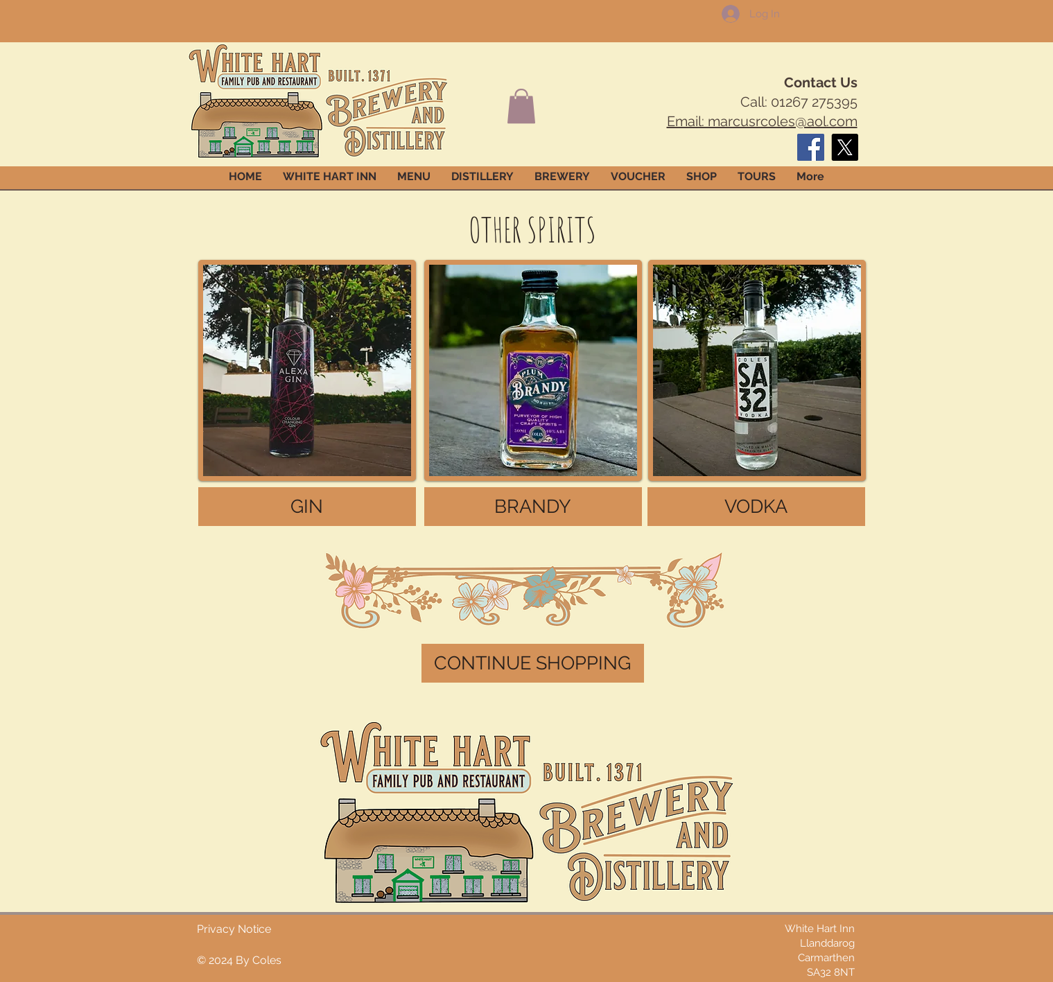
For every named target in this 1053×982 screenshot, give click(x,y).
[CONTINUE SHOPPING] (532, 663)
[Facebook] (810, 147)
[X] (844, 147)
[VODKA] (756, 506)
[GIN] (307, 506)
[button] (521, 106)
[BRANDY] (533, 506)
